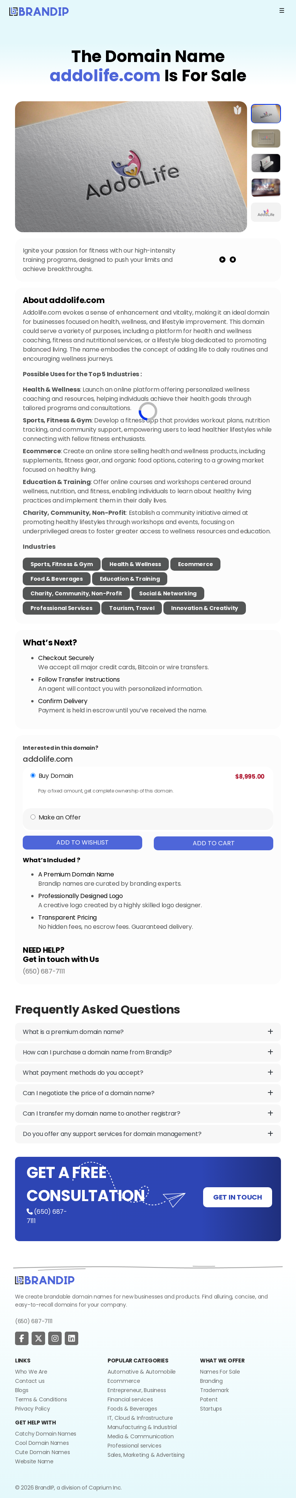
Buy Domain (56, 775)
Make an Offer (60, 817)
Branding (211, 1381)
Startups (211, 1409)
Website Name (34, 1461)
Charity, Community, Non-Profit (76, 593)
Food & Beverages (56, 579)
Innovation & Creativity (204, 608)
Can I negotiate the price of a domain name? (148, 1093)
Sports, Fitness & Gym (61, 564)
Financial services (130, 1399)
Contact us (29, 1381)
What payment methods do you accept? (148, 1072)
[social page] (21, 1338)
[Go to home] (44, 1280)
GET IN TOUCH (237, 1197)
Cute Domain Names (42, 1452)
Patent (208, 1399)
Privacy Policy (32, 1409)
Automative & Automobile (142, 1372)
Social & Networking (168, 593)
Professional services (134, 1445)
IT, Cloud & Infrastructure (140, 1418)
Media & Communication (141, 1436)
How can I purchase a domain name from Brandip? (148, 1052)
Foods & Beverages (132, 1409)
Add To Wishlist (82, 842)
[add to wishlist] (237, 109)
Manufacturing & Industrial (142, 1427)
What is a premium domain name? (148, 1032)
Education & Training (130, 579)
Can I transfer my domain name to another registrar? (148, 1113)
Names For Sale (220, 1372)
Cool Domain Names (42, 1443)
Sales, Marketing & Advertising (146, 1455)
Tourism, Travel (131, 608)
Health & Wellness (135, 564)
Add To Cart (214, 843)
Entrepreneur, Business (137, 1390)
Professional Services (61, 608)
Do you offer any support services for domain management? (148, 1134)
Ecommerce (195, 564)
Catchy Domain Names (45, 1434)
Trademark (214, 1390)
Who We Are (31, 1372)
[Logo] (39, 10)
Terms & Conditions (41, 1399)
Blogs (22, 1390)
